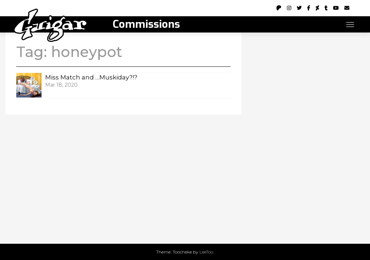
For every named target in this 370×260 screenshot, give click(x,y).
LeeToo (206, 252)
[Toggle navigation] (350, 24)
